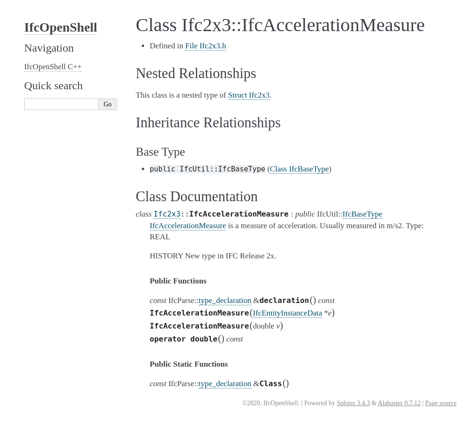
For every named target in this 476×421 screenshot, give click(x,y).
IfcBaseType (363, 214)
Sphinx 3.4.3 (353, 403)
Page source (440, 403)
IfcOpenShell (60, 27)
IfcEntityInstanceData (287, 313)
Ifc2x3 (166, 214)
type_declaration (224, 300)
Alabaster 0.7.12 (399, 403)
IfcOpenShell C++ (53, 66)
